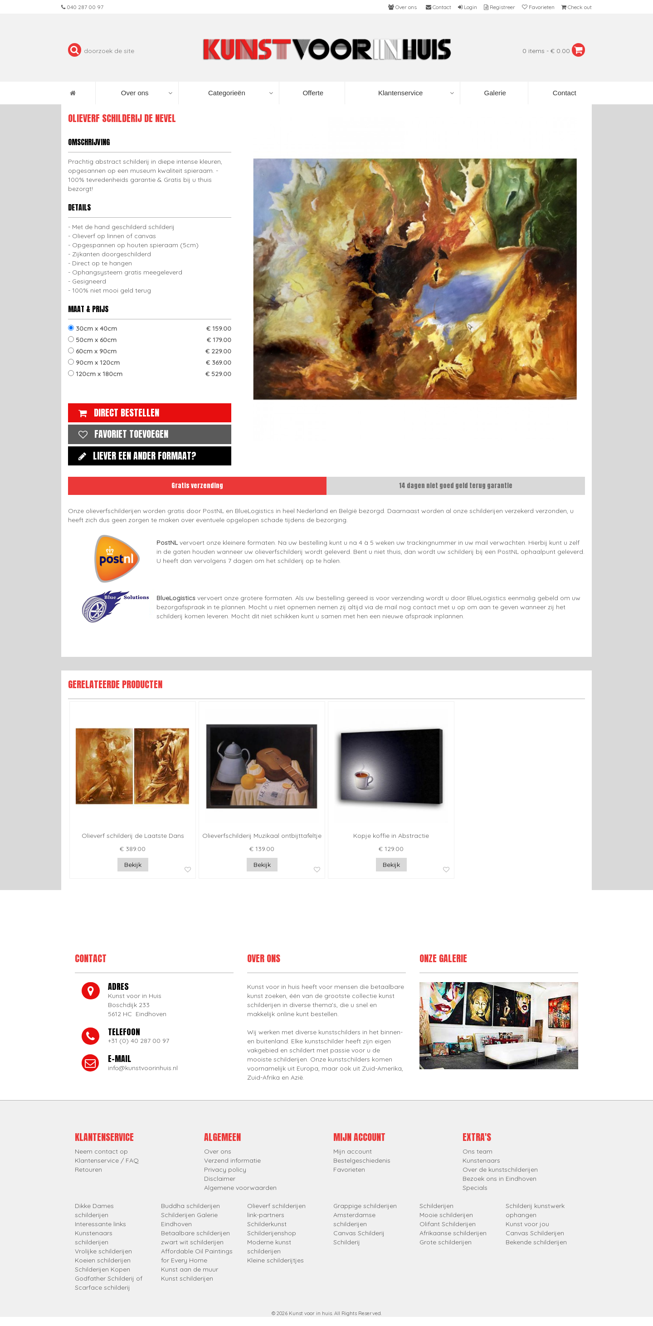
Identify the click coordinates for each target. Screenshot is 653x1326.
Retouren (88, 1169)
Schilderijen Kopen (102, 1269)
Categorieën (240, 93)
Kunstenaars (481, 1160)
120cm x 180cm (149, 373)
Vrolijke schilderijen (103, 1251)
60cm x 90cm (149, 351)
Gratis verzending (197, 485)
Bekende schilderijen (536, 1242)
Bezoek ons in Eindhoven (499, 1178)
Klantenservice (416, 93)
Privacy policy (225, 1169)
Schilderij (346, 1242)
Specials (475, 1188)
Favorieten (349, 1169)
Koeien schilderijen (103, 1260)
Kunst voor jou (527, 1224)
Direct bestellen (116, 413)
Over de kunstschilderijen (500, 1169)
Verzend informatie (232, 1160)
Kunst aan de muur (189, 1269)
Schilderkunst (267, 1224)
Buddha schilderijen (190, 1206)
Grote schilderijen (445, 1242)
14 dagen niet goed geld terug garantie (455, 485)
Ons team (477, 1151)
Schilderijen (436, 1206)
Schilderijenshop (271, 1233)
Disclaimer (219, 1178)
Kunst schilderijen (187, 1278)
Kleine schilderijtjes (275, 1260)
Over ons (146, 93)
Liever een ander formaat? (135, 456)
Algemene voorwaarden (240, 1188)
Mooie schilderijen (446, 1215)
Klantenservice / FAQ (107, 1160)
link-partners (265, 1215)
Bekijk (132, 865)
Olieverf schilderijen (276, 1206)
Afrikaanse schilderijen (453, 1233)
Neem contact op (101, 1151)
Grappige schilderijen (365, 1206)
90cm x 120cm (149, 362)
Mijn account (352, 1151)
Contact (563, 93)
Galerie (494, 93)
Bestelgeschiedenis (361, 1160)
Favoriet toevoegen (121, 434)
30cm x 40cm (149, 328)
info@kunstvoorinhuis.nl (143, 1068)
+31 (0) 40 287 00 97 (138, 1041)
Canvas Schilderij (359, 1233)
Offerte (312, 93)
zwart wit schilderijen (192, 1242)
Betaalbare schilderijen (195, 1233)
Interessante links (100, 1224)
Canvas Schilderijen (535, 1233)
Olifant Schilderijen (447, 1224)
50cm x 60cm (149, 339)
